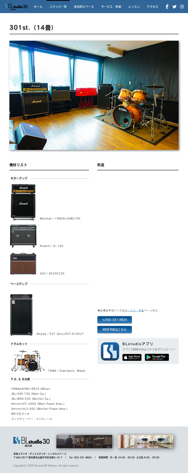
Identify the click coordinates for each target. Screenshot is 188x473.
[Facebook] (167, 6)
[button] (94, 95)
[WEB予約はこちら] (114, 329)
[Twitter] (174, 6)
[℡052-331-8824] (114, 319)
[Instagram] (182, 6)
